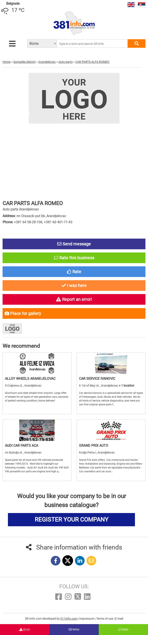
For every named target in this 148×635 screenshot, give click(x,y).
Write (74, 629)
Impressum (87, 618)
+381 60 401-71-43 (58, 222)
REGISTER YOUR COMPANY (71, 519)
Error (24, 629)
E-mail (119, 618)
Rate (123, 629)
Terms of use (105, 618)
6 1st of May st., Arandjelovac (99, 385)
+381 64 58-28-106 (28, 222)
